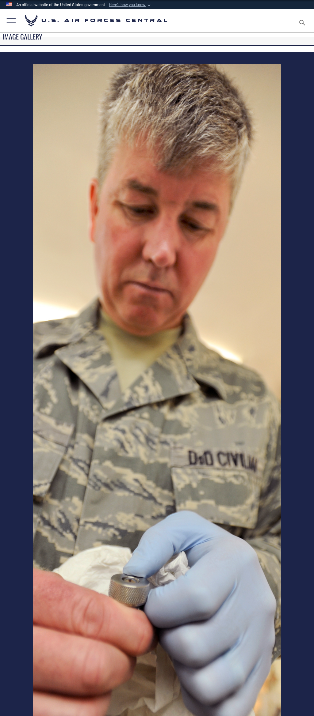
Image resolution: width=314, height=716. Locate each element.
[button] (130, 5)
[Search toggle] (303, 20)
